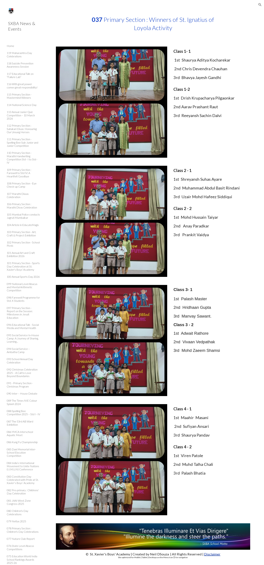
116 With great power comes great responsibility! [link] (22, 85)
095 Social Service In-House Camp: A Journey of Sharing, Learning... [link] (23, 338)
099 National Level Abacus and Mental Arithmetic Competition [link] (22, 287)
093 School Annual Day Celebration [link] (20, 360)
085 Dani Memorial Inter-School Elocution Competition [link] (21, 452)
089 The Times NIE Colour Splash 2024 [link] (22, 402)
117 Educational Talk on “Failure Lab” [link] (20, 75)
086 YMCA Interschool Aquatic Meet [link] (20, 433)
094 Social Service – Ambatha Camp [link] (18, 350)
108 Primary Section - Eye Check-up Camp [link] (22, 185)
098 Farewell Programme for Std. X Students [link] (23, 299)
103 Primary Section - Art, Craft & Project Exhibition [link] (21, 233)
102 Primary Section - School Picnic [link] (23, 244)
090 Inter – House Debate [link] (22, 393)
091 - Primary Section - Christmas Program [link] (20, 384)
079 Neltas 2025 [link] (16, 521)
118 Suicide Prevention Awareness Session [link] (20, 65)
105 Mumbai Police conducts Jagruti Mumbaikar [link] (23, 216)
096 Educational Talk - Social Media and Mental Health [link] (23, 326)
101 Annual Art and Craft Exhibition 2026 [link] (21, 254)
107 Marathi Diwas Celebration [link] (18, 195)
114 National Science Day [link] (22, 104)
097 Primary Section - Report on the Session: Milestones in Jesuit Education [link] (20, 312)
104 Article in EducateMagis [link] (23, 224)
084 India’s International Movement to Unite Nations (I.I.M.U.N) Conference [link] (23, 466)
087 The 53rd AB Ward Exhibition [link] (20, 423)
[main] (153, 23)
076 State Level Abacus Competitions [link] (20, 547)
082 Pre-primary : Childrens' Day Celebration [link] (23, 492)
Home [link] (10, 45)
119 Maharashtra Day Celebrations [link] (19, 54)
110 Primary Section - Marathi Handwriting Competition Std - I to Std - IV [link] (22, 157)
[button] (260, 5)
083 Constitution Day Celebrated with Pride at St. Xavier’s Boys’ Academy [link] (23, 480)
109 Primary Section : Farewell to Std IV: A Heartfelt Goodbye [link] (19, 173)
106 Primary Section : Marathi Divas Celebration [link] (22, 205)
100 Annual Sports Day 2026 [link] (23, 276)
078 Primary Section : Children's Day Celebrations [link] (23, 530)
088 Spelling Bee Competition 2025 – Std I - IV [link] (23, 412)
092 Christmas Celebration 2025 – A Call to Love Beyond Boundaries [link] (22, 373)
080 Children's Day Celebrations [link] (17, 512)
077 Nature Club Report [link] (21, 538)
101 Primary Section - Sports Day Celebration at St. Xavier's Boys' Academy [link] (23, 266)
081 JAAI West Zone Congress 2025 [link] (19, 502)
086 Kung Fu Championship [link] (22, 442)
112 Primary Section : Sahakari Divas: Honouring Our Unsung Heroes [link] (22, 129)
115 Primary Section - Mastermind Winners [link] (19, 96)
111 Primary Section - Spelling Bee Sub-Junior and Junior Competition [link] (22, 142)
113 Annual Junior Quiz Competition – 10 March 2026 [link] (21, 115)
